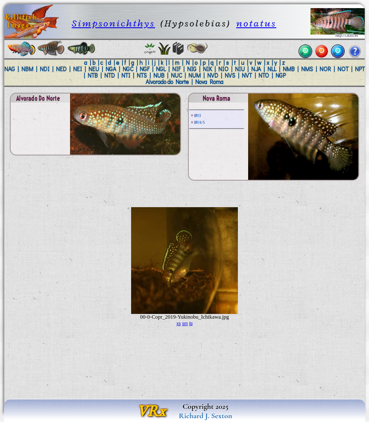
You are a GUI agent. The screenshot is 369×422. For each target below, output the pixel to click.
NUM (194, 75)
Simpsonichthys (113, 23)
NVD (212, 75)
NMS (307, 69)
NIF (176, 69)
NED (61, 69)
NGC (128, 69)
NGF (144, 69)
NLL (271, 69)
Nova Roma (209, 82)
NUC (176, 75)
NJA (256, 69)
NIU (240, 69)
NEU (93, 69)
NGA (110, 69)
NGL (161, 69)
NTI (125, 75)
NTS (142, 75)
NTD (109, 75)
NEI (77, 69)
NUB (158, 75)
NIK (207, 69)
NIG (191, 69)
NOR (325, 69)
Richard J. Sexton (205, 415)
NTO (263, 75)
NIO (223, 69)
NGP (280, 75)
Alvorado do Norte (167, 82)
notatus (256, 23)
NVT (247, 75)
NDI (45, 69)
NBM (27, 69)
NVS (230, 75)
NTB (93, 75)
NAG (9, 69)
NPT (360, 69)
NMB (289, 69)
